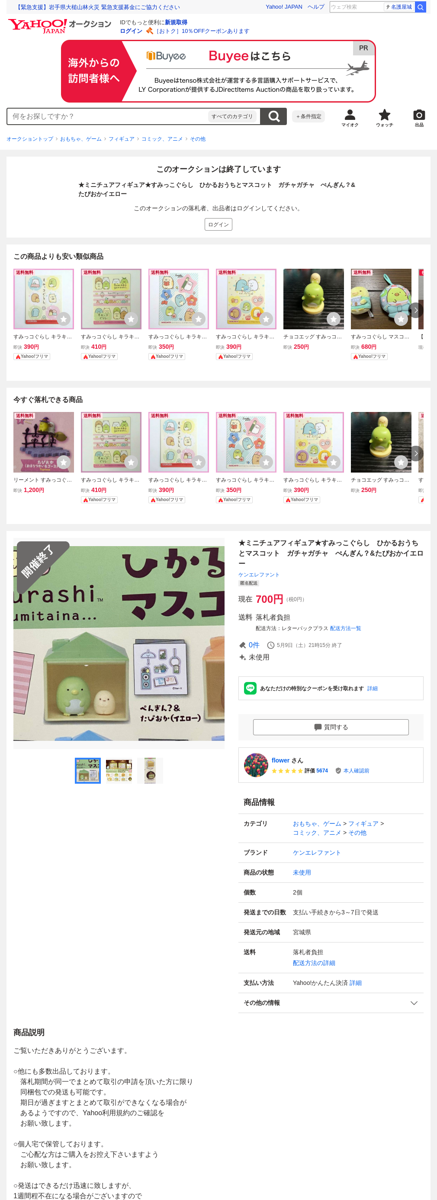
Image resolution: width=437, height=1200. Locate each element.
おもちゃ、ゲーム (81, 139)
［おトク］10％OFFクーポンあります (202, 31)
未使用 (302, 872)
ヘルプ (316, 6)
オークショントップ (29, 139)
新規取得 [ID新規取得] (176, 22)
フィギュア (122, 139)
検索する (274, 116)
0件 (254, 645)
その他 (198, 139)
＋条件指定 (308, 116)
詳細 (372, 688)
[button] (331, 1003)
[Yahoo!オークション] (61, 21)
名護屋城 (398, 7)
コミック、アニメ (162, 139)
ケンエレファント (259, 575)
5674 (322, 771)
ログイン (131, 31)
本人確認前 (357, 771)
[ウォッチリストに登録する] (64, 319)
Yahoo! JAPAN (284, 6)
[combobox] (108, 116)
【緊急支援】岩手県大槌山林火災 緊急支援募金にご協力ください (97, 7)
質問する (331, 727)
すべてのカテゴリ (232, 116)
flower (280, 760)
